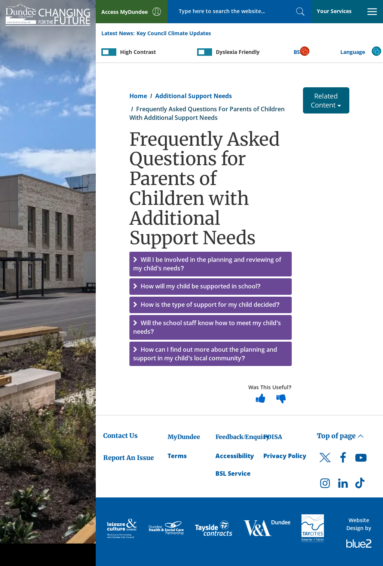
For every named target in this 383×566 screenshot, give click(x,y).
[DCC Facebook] (343, 459)
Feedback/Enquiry (242, 437)
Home (138, 96)
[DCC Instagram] (325, 485)
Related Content (326, 100)
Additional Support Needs (193, 96)
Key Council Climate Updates (174, 33)
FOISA (272, 437)
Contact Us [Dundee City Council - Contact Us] (120, 436)
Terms (177, 456)
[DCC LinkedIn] (343, 485)
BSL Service (233, 473)
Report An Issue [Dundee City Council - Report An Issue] (128, 458)
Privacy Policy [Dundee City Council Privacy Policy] (284, 456)
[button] (210, 264)
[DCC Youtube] (361, 459)
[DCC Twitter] (325, 464)
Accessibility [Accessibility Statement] (234, 456)
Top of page (340, 436)
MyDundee (184, 437)
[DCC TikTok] (361, 485)
